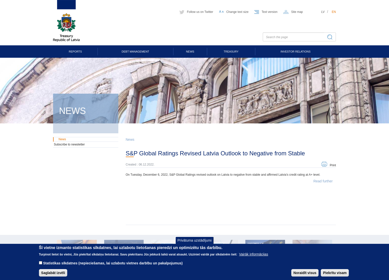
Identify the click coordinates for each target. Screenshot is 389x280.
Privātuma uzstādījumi (194, 243)
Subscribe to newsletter (69, 144)
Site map (297, 12)
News (190, 51)
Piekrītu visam (335, 276)
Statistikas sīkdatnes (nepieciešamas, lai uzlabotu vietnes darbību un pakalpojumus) (113, 266)
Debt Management (135, 51)
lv (323, 12)
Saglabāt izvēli (53, 276)
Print (333, 165)
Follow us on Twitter (200, 12)
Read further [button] (323, 181)
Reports (75, 51)
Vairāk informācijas (253, 257)
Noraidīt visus (305, 276)
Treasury (231, 51)
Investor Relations (296, 51)
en (334, 12)
